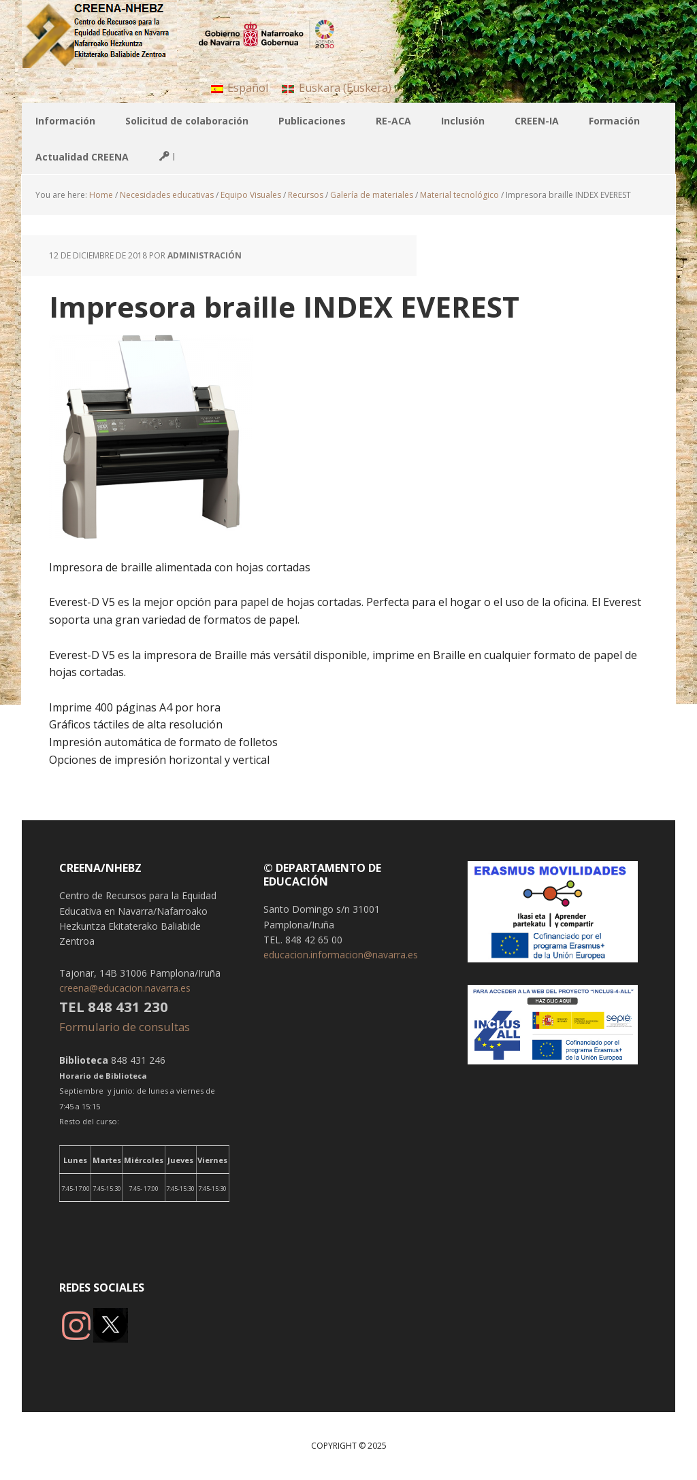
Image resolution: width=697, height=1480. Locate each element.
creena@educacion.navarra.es (125, 987)
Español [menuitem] (247, 87)
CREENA (110, 34)
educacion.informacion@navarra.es (340, 954)
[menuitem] (239, 87)
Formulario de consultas (126, 1027)
